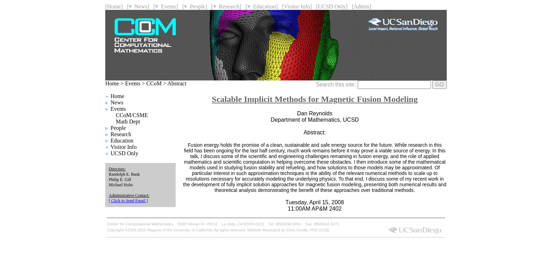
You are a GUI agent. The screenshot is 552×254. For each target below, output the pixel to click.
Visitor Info (124, 147)
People (118, 128)
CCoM (154, 83)
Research (121, 134)
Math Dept (128, 122)
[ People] (194, 7)
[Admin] (361, 7)
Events (132, 83)
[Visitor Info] (297, 7)
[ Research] (226, 7)
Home (112, 83)
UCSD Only (124, 153)
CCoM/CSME (132, 115)
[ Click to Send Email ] (128, 200)
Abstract (176, 83)
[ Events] (165, 7)
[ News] (138, 7)
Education (122, 141)
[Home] (114, 7)
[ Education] (262, 7)
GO (439, 84)
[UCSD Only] (331, 7)
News (117, 102)
